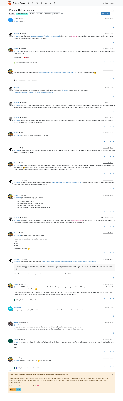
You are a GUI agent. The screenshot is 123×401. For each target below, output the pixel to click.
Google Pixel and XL (21, 13)
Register (12, 389)
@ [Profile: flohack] (17, 21)
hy (14, 18)
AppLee (16, 322)
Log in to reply (105, 13)
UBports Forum (19, 3)
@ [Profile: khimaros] (17, 51)
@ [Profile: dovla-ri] (17, 360)
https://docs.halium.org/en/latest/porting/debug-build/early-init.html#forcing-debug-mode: (69, 261)
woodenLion (17, 307)
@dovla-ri (22, 358)
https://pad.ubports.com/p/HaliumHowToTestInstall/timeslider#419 (33, 92)
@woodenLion (23, 322)
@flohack (19, 18)
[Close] (113, 374)
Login (18, 389)
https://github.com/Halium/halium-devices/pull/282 (66, 182)
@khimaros (22, 48)
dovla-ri (16, 339)
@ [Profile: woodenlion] (18, 325)
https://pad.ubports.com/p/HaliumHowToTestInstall (45, 36)
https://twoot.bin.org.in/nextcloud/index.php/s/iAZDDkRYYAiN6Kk (58, 72)
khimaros (16, 33)
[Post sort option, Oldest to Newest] (97, 13)
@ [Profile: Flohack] (65, 90)
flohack (16, 48)
